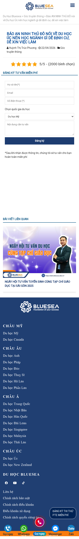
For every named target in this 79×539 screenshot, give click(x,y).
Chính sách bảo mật (16, 497)
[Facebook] (6, 483)
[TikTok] (23, 483)
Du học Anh (11, 355)
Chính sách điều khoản (18, 504)
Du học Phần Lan (15, 387)
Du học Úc (10, 458)
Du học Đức (11, 368)
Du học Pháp (11, 362)
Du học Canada (13, 339)
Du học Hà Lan (13, 381)
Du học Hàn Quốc (15, 416)
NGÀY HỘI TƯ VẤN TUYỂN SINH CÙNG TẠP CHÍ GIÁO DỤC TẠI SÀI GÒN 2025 (37, 284)
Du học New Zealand (17, 464)
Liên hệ (8, 491)
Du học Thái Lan (14, 442)
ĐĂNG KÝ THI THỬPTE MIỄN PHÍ (63, 513)
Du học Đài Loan (14, 422)
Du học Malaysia (14, 435)
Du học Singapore (15, 429)
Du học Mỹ (10, 333)
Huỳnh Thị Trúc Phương (22, 47)
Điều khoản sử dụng (16, 510)
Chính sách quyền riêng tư (21, 517)
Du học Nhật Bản (15, 410)
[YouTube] (15, 483)
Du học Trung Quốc (16, 403)
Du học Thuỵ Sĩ (14, 374)
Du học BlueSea (21, 474)
